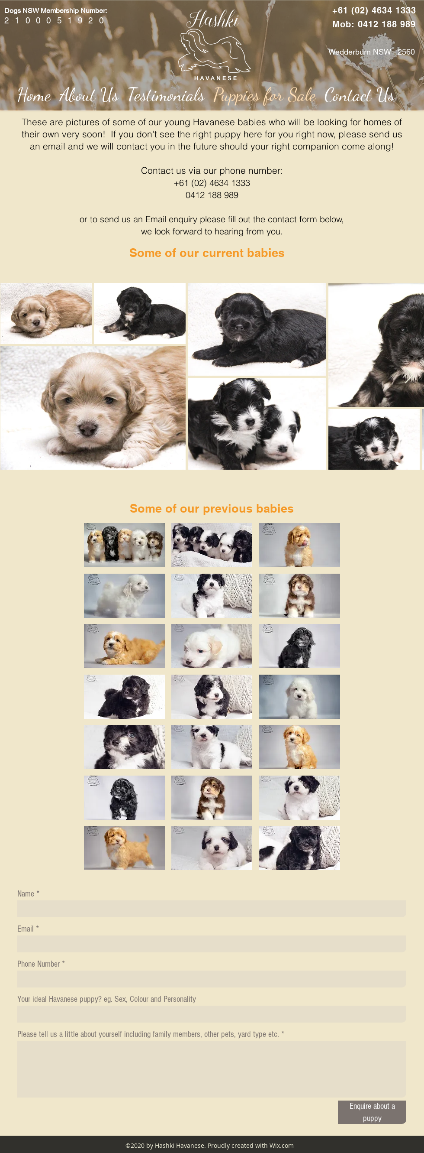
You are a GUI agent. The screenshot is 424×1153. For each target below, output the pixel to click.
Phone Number (38, 964)
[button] (124, 545)
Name (25, 894)
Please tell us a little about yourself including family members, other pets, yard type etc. (148, 1034)
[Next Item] (409, 375)
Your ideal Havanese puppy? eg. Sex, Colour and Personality (106, 999)
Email (25, 929)
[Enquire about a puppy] (372, 1112)
